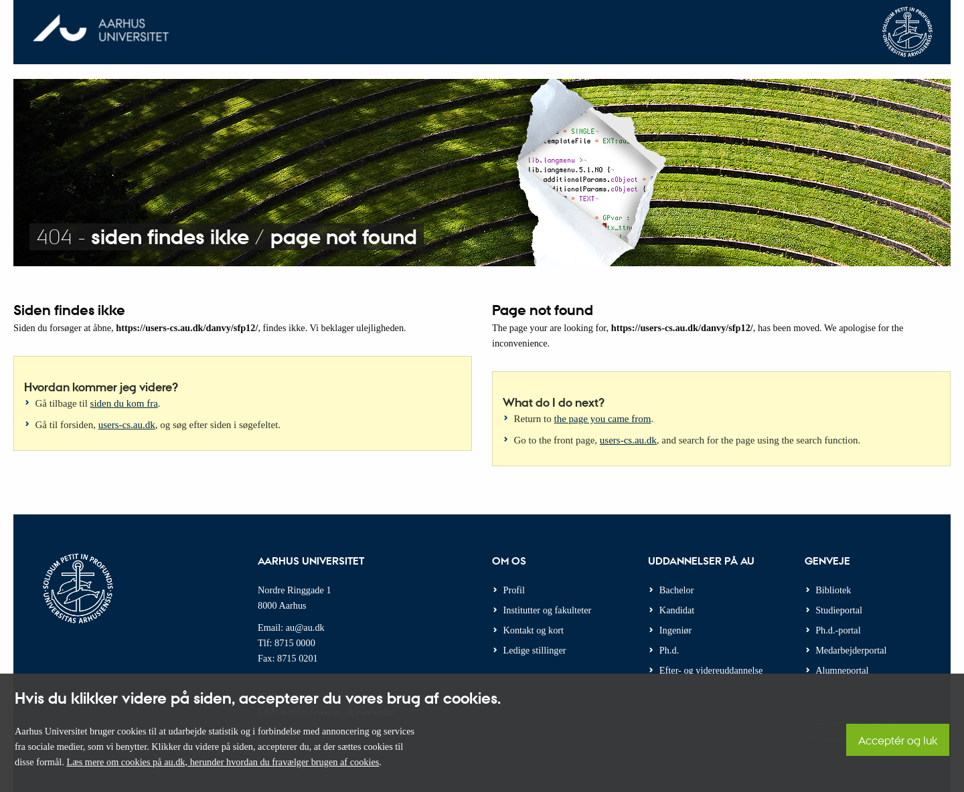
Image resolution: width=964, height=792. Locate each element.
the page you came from (602, 418)
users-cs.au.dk (126, 424)
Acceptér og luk (897, 740)
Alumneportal (841, 670)
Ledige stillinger (534, 650)
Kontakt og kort (533, 630)
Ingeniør (675, 630)
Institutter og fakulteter (547, 610)
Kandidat (676, 610)
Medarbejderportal (850, 650)
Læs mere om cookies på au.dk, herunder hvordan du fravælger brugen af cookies (222, 762)
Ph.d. (669, 650)
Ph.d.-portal (838, 630)
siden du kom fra (124, 403)
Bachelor (676, 590)
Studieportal (838, 610)
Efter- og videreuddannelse (711, 670)
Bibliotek (833, 590)
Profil (514, 590)
